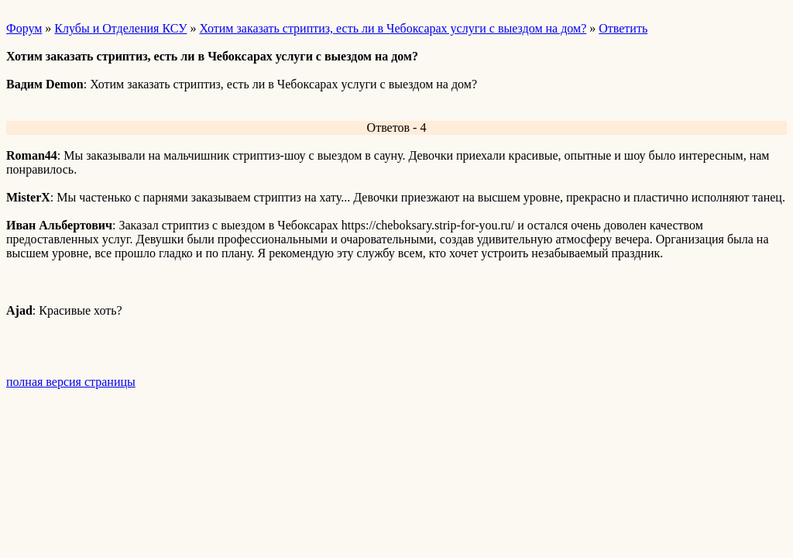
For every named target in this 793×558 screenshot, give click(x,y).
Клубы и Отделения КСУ (120, 28)
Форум (24, 28)
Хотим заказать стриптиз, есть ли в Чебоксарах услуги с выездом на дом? (392, 28)
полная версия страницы (71, 381)
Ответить (623, 28)
